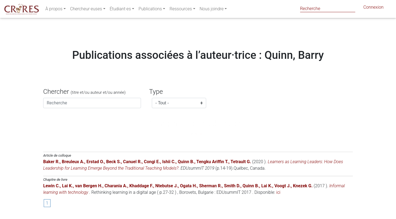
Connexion (373, 8)
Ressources (180, 9)
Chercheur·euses (86, 9)
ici (278, 192)
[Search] (327, 8)
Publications (150, 9)
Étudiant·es (120, 9)
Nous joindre (212, 9)
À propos (53, 9)
